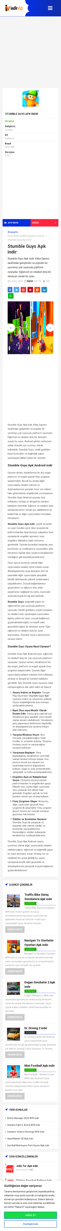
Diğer (44, 222)
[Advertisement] (30, 52)
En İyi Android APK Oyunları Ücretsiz (26, 236)
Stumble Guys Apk (39, 695)
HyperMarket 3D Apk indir (20, 1138)
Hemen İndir (15, 929)
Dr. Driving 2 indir (35, 1028)
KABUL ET (31, 1215)
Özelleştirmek (30, 1224)
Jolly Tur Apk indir (27, 1166)
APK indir (11, 222)
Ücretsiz (30, 1032)
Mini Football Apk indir (39, 1065)
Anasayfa (13, 232)
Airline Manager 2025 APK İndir (23, 1118)
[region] (30, 1205)
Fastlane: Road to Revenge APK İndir (25, 1131)
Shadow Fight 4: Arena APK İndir (23, 1125)
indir (30, 281)
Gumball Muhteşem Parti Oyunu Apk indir (28, 1145)
